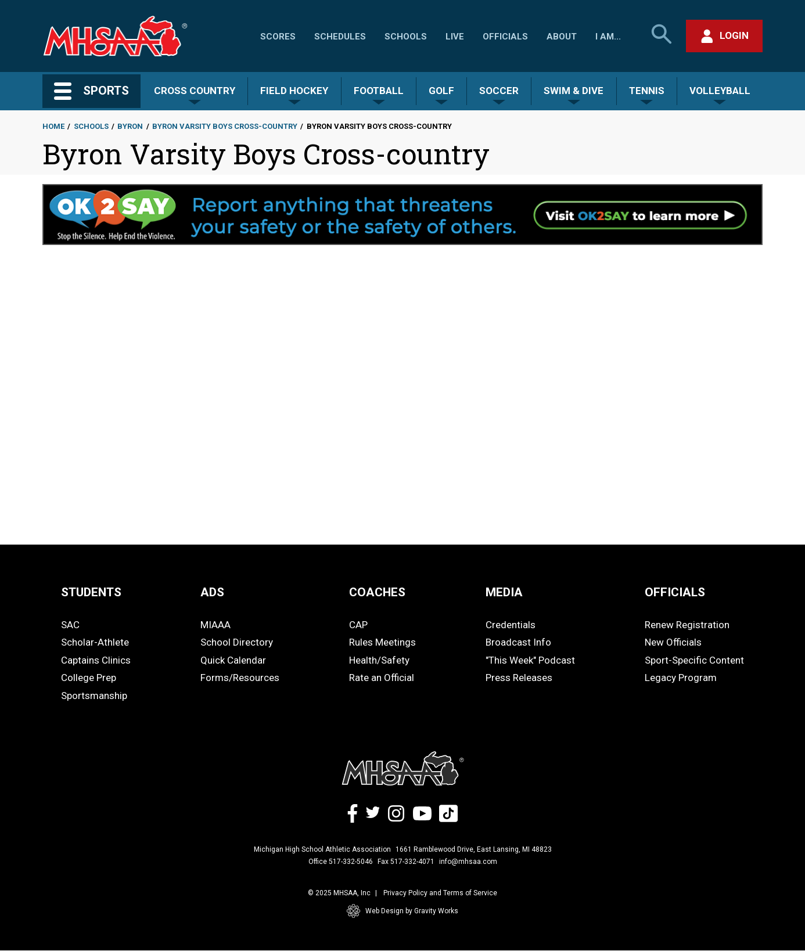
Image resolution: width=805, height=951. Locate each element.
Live (454, 36)
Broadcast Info (518, 642)
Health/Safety (379, 660)
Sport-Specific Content (694, 660)
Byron (130, 126)
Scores (278, 36)
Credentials (511, 625)
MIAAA (215, 625)
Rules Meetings (382, 642)
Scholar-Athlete (95, 642)
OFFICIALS (675, 592)
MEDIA (504, 592)
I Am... (608, 36)
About (562, 36)
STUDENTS (91, 592)
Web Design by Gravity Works (402, 911)
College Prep (88, 677)
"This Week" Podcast (530, 660)
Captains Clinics (96, 660)
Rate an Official (381, 677)
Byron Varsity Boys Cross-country (224, 126)
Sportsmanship (94, 695)
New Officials (673, 642)
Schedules (340, 36)
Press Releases (519, 677)
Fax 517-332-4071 (406, 862)
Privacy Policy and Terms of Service (440, 893)
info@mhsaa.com (468, 862)
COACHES (377, 592)
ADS (212, 592)
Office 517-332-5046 (340, 862)
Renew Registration (687, 625)
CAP (358, 625)
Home (53, 126)
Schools (405, 36)
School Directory (236, 642)
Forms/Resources (239, 677)
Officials (505, 36)
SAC (70, 625)
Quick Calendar (233, 660)
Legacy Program (681, 677)
